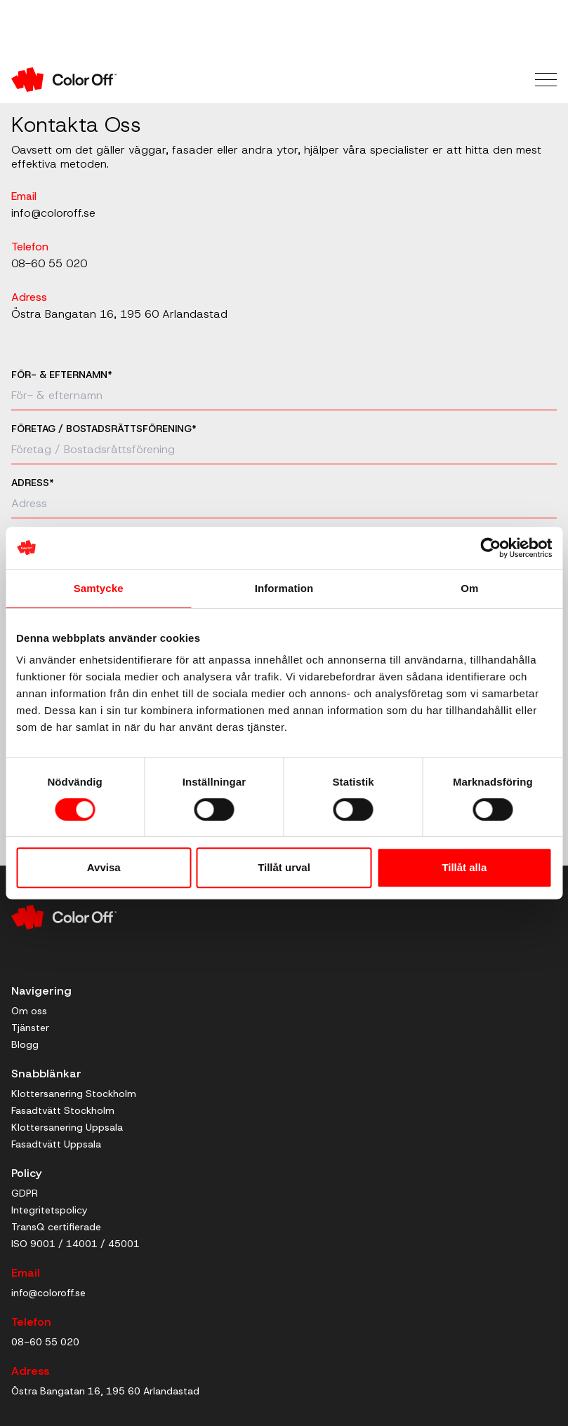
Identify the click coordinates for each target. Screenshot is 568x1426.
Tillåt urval (284, 867)
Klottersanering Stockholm (73, 1093)
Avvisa (104, 867)
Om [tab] (469, 588)
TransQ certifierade (56, 1226)
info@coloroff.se (53, 213)
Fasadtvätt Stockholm (62, 1110)
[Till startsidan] (147, 79)
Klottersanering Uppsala (67, 1127)
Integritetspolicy (49, 1210)
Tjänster (30, 1027)
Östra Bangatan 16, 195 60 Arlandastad (119, 314)
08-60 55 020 (49, 263)
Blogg (25, 1044)
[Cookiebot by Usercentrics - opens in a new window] (490, 547)
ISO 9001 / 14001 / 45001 (75, 1243)
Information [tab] (284, 588)
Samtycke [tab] (99, 588)
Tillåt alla (464, 867)
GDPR (24, 1193)
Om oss (29, 1010)
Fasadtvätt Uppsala (56, 1144)
